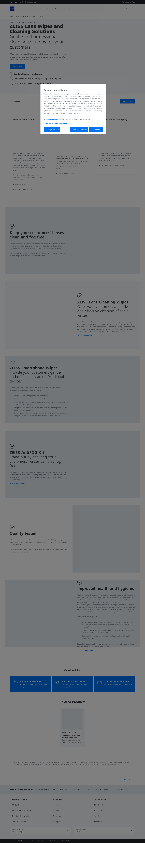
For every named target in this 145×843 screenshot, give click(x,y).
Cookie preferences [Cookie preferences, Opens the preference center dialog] (52, 130)
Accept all (96, 130)
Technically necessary (79, 130)
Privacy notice (51, 119)
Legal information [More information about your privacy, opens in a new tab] (61, 123)
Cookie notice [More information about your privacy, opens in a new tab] (49, 123)
